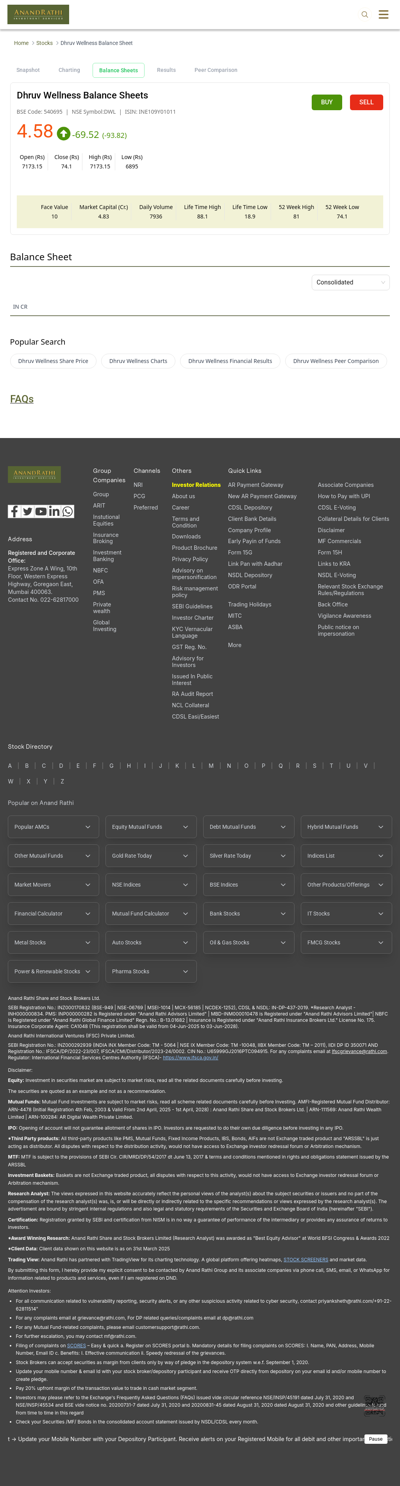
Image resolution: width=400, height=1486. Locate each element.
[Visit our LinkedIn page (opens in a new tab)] (54, 511)
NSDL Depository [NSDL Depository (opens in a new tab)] (250, 575)
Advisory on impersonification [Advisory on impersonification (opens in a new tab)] (194, 573)
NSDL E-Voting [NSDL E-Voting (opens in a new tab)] (337, 575)
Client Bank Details (252, 518)
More (234, 645)
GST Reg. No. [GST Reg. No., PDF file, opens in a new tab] (189, 647)
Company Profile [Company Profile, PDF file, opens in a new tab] (249, 530)
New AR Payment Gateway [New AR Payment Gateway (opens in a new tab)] (262, 496)
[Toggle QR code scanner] (374, 1405)
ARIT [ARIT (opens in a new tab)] (99, 505)
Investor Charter (193, 617)
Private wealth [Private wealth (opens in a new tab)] (102, 607)
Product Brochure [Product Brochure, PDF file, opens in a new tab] (194, 547)
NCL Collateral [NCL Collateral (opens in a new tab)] (190, 705)
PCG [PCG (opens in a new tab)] (139, 496)
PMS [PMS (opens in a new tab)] (99, 593)
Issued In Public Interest (192, 679)
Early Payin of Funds (254, 541)
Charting (69, 70)
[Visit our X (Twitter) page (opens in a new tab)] (27, 511)
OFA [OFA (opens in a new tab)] (98, 581)
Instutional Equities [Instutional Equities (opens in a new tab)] (106, 520)
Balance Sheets (118, 70)
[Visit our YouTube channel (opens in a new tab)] (41, 511)
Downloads (186, 536)
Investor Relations (196, 484)
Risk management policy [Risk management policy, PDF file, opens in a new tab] (195, 591)
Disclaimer (331, 530)
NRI (138, 484)
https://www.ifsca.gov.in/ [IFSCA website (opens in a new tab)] (190, 1057)
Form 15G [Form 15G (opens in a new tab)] (240, 552)
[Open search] (365, 14)
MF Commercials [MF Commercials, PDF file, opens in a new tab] (339, 541)
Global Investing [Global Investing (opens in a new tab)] (104, 625)
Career (180, 507)
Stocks (44, 43)
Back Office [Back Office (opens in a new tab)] (333, 604)
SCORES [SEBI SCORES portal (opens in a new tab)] (76, 1345)
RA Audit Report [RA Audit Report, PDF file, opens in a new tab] (192, 693)
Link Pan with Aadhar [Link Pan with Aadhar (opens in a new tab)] (255, 563)
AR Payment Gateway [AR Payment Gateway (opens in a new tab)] (256, 484)
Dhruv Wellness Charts (138, 361)
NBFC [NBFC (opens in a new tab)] (100, 570)
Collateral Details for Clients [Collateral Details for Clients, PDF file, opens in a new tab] (353, 518)
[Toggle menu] (384, 14)
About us (183, 496)
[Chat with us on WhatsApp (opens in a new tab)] (67, 511)
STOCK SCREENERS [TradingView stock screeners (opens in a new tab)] (306, 1259)
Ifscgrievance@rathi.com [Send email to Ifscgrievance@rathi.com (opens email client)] (359, 1051)
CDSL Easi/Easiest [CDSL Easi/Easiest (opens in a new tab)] (195, 716)
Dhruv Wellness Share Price (53, 361)
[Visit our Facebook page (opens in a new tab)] (14, 511)
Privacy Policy (190, 559)
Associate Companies (346, 484)
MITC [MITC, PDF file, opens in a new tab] (235, 615)
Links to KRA (334, 563)
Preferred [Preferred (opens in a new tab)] (146, 507)
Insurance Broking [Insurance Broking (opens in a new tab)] (105, 538)
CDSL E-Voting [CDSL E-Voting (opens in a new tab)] (337, 507)
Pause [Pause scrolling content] (376, 1439)
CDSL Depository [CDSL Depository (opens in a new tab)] (250, 507)
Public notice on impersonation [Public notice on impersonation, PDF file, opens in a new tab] (338, 630)
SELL (366, 102)
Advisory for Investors (188, 661)
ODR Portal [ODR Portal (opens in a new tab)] (242, 586)
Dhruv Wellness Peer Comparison (336, 361)
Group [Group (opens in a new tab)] (101, 494)
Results (166, 70)
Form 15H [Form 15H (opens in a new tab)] (330, 552)
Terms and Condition (185, 522)
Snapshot (28, 70)
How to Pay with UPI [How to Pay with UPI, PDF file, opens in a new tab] (344, 496)
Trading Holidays (249, 604)
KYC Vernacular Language (192, 632)
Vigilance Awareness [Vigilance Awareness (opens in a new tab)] (344, 615)
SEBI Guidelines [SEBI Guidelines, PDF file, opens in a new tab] (192, 606)
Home (21, 43)
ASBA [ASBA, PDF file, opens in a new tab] (235, 627)
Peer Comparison (216, 70)
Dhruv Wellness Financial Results (230, 361)
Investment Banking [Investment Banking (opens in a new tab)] (107, 555)
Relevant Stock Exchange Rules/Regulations (350, 589)
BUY (327, 102)
